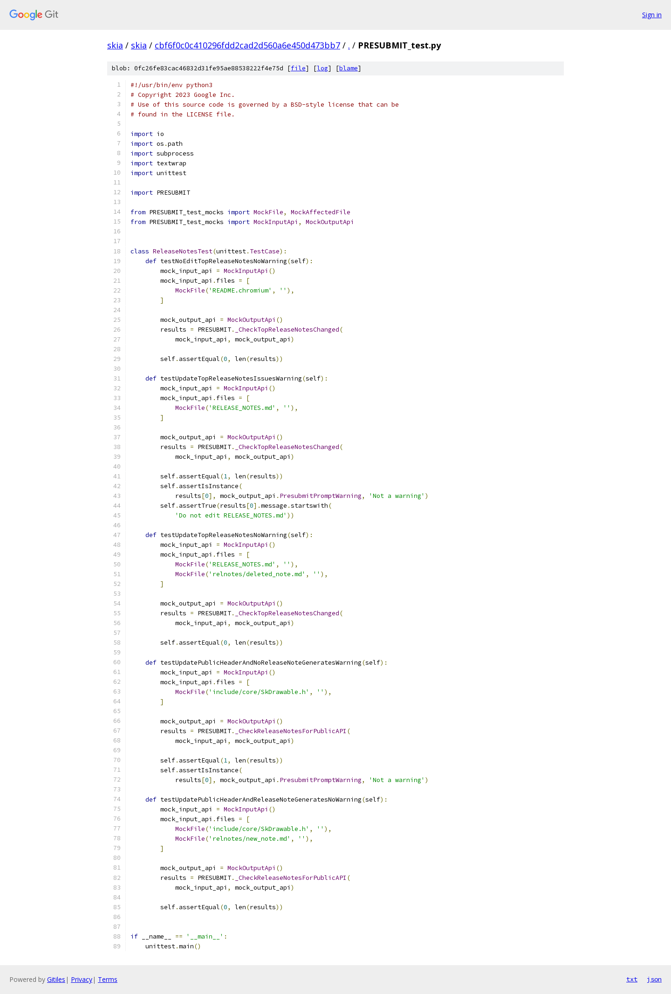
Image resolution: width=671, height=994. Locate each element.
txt (631, 979)
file (298, 68)
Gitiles (56, 979)
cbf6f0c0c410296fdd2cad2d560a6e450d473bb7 (247, 45)
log (322, 68)
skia (115, 45)
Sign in (652, 14)
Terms (107, 979)
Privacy (81, 979)
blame (348, 68)
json (654, 979)
